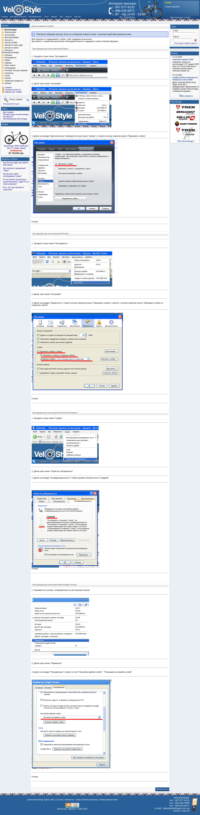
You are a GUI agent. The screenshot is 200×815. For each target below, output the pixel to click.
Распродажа (10, 68)
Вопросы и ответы (10, 159)
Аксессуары (10, 35)
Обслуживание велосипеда (15, 119)
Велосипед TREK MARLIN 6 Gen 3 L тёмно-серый (16, 147)
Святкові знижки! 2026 (182, 59)
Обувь (7, 60)
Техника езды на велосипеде (15, 114)
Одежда (8, 63)
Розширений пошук (11, 104)
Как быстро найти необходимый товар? (12, 175)
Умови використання (109, 800)
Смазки (8, 78)
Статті (46, 17)
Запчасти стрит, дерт (14, 45)
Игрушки (8, 55)
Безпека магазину (90, 800)
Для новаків (8, 112)
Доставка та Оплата (18, 17)
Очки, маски (10, 65)
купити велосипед (35, 800)
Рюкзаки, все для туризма (16, 71)
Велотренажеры (12, 37)
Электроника (10, 32)
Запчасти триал (11, 48)
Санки (7, 76)
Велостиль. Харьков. (66, 809)
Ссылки (59, 800)
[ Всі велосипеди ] (185, 141)
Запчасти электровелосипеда (10, 51)
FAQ (61, 17)
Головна (4, 17)
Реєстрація (178, 43)
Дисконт (68, 17)
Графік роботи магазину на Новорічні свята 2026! (185, 78)
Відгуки (54, 17)
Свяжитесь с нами (73, 800)
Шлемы (8, 83)
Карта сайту (49, 800)
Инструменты (10, 58)
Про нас (77, 17)
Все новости (187, 96)
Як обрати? (8, 117)
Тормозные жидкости (14, 81)
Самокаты (9, 73)
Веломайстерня (35, 17)
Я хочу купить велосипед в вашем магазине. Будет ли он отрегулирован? (16, 182)
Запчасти (9, 40)
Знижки (5, 124)
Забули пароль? (191, 43)
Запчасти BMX (11, 42)
